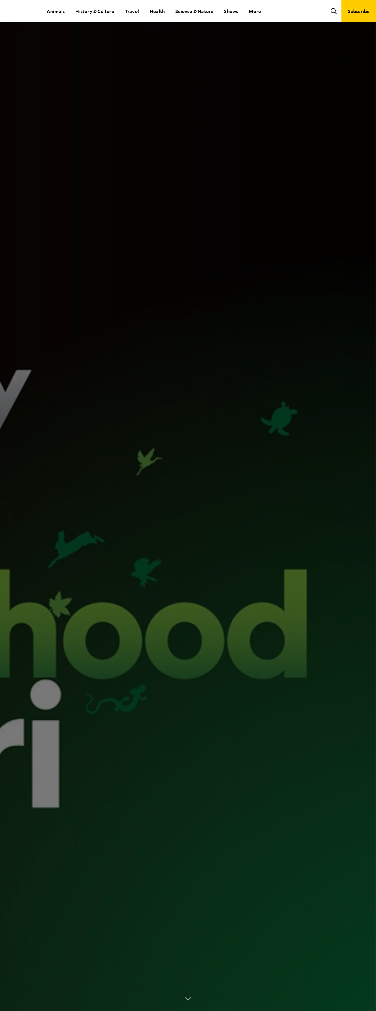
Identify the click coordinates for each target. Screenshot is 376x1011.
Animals (56, 11)
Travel (132, 11)
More (255, 11)
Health (157, 11)
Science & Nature (194, 11)
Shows (231, 11)
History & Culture (94, 11)
